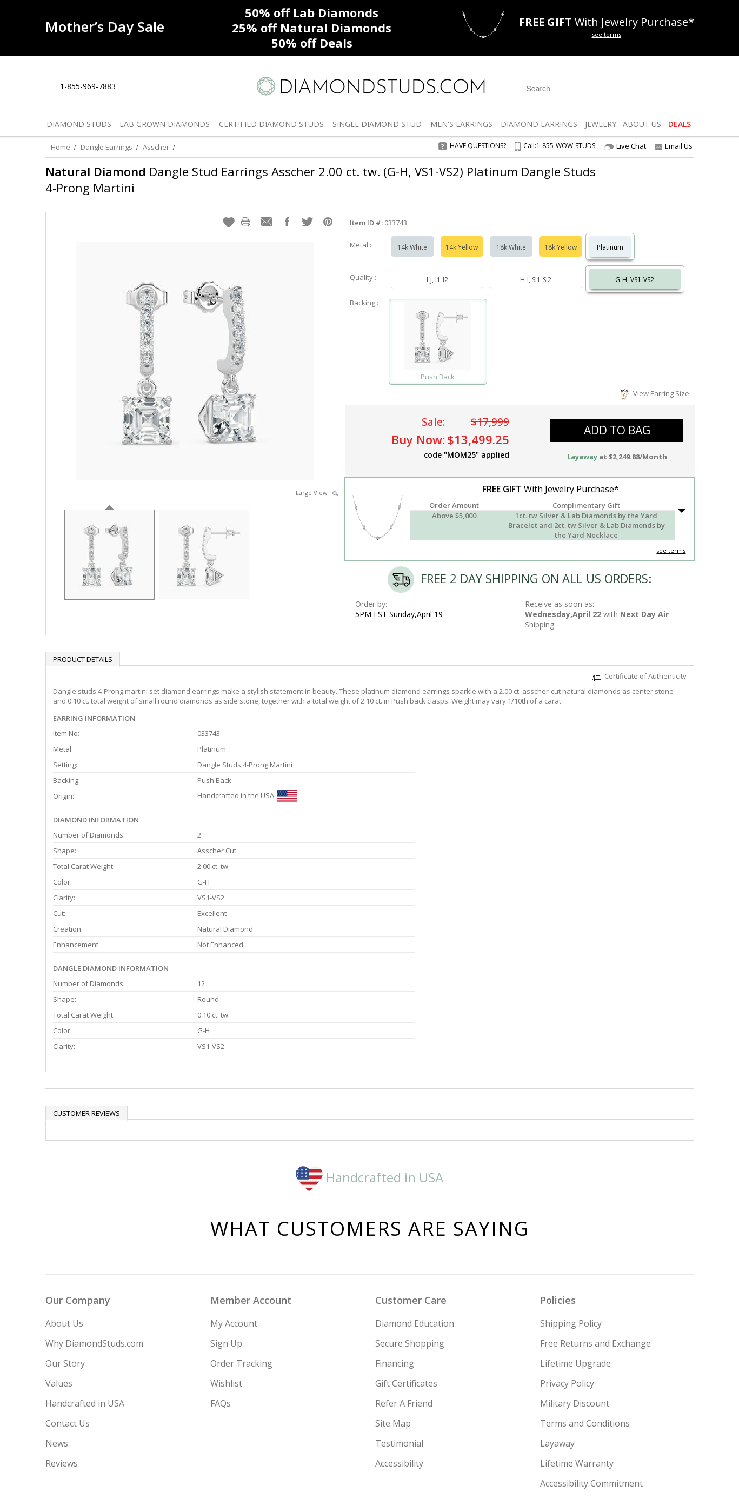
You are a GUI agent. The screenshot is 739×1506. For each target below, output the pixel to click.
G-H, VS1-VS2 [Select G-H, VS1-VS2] (634, 268)
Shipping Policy (571, 1213)
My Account (233, 1213)
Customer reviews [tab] (86, 1003)
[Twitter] (540, 1443)
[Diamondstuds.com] (369, 86)
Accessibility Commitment (591, 1373)
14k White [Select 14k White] (412, 236)
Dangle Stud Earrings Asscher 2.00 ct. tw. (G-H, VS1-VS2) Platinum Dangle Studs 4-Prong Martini (303, 179)
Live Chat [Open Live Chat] (625, 146)
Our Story (65, 1253)
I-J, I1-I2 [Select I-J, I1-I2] (437, 268)
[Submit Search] (615, 88)
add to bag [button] (617, 419)
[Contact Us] (158, 86)
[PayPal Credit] (455, 1482)
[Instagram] (511, 1443)
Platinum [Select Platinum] (610, 236)
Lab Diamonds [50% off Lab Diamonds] (311, 12)
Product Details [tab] (82, 648)
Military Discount (574, 1293)
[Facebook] (566, 1443)
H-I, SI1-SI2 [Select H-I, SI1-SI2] (535, 268)
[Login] (638, 87)
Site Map (393, 1313)
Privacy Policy (567, 1273)
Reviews (61, 1353)
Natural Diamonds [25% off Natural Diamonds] (311, 27)
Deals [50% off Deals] (311, 43)
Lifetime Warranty (577, 1353)
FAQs (220, 1293)
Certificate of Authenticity (639, 665)
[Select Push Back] (438, 326)
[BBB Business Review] (286, 1482)
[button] (229, 211)
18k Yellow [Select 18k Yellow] (560, 236)
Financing (394, 1253)
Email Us (674, 146)
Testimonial (399, 1333)
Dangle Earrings (106, 147)
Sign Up (226, 1233)
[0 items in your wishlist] (662, 87)
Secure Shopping (409, 1233)
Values (58, 1273)
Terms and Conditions (585, 1313)
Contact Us (67, 1313)
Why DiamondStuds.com (94, 1233)
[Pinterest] (590, 1443)
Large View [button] (317, 482)
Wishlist (226, 1273)
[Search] (572, 88)
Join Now (414, 1439)
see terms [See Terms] (670, 540)
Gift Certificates (406, 1273)
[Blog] (618, 1443)
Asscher (156, 147)
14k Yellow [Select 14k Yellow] (461, 236)
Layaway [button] (582, 446)
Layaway (557, 1333)
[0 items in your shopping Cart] (687, 87)
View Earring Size (655, 382)
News (56, 1333)
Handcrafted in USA (369, 1066)
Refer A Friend (403, 1293)
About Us (64, 1213)
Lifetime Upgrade (575, 1253)
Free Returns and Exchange (595, 1233)
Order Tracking (241, 1253)
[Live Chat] (133, 87)
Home (60, 147)
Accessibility (399, 1353)
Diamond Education (414, 1213)
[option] (109, 542)
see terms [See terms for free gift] (606, 34)
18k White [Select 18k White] (511, 236)
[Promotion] (104, 27)
